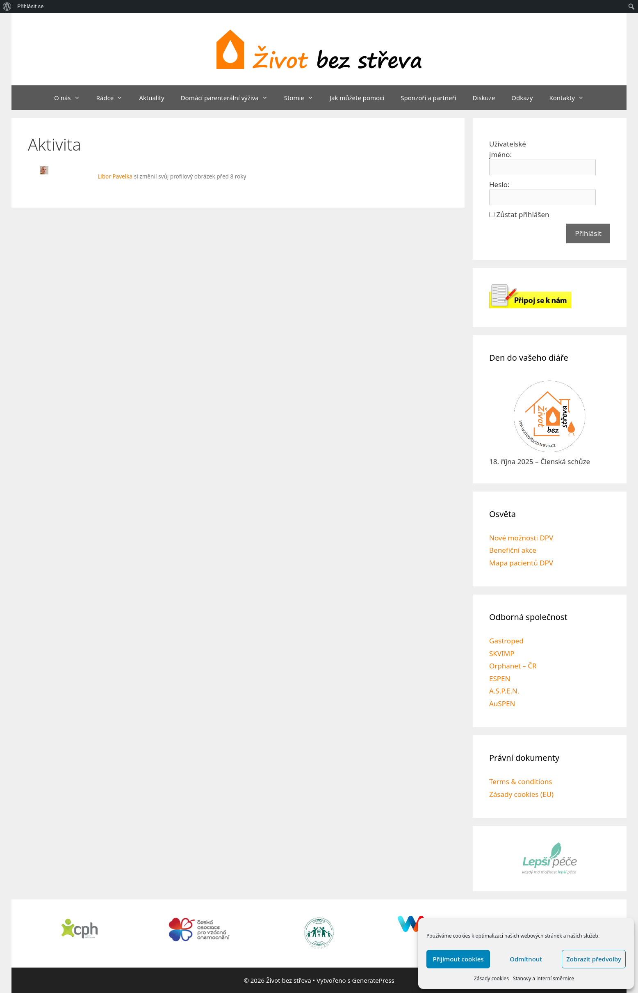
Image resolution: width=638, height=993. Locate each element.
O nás (71, 97)
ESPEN (499, 678)
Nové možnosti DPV (521, 537)
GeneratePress (373, 980)
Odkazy (522, 98)
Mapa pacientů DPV (521, 562)
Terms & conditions (520, 781)
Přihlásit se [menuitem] (30, 6)
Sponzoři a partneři (428, 98)
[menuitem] (7, 6)
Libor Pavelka (115, 176)
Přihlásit (588, 233)
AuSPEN (502, 703)
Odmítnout (526, 959)
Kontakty (570, 97)
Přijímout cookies (458, 959)
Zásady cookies (491, 978)
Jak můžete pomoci (357, 98)
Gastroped (506, 640)
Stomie (302, 97)
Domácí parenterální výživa (228, 97)
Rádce (113, 97)
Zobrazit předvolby (593, 959)
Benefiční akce (512, 550)
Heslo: (499, 184)
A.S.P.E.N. (504, 691)
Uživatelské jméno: (507, 149)
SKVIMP (502, 653)
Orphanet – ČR (513, 665)
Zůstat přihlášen (522, 214)
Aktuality (151, 98)
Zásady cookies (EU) (521, 794)
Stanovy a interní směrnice (543, 978)
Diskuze (484, 98)
